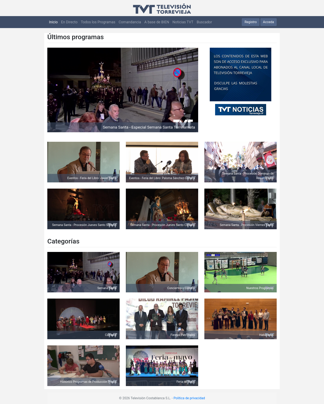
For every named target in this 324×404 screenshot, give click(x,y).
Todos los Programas (98, 22)
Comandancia (130, 22)
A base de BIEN (156, 22)
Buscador (204, 22)
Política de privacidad (189, 398)
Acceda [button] (268, 22)
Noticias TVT (183, 22)
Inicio (53, 22)
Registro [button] (250, 22)
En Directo (69, 22)
